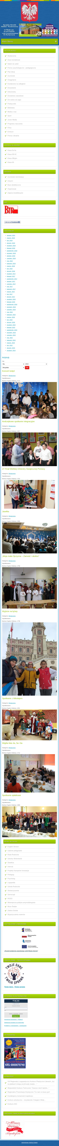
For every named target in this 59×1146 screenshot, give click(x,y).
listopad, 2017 (11, 276)
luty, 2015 (9, 345)
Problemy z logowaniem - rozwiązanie (15, 1025)
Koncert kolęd (8, 371)
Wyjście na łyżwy (9, 611)
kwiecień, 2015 (11, 340)
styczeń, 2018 (11, 271)
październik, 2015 (12, 330)
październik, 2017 (12, 279)
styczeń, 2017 (11, 297)
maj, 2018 (10, 261)
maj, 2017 (10, 286)
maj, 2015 (10, 337)
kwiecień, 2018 (11, 263)
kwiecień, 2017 (11, 289)
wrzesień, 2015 (11, 332)
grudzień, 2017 (11, 274)
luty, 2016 (9, 320)
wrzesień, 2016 (11, 307)
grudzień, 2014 (11, 350)
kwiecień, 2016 (11, 314)
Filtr (27, 367)
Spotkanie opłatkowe (11, 795)
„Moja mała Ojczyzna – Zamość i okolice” (20, 556)
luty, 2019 (9, 240)
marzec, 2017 (11, 291)
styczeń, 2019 (11, 243)
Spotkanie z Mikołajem (12, 698)
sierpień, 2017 (11, 281)
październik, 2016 (12, 304)
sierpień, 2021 (11, 235)
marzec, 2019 (11, 238)
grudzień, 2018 (11, 245)
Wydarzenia (12, 375)
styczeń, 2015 (11, 348)
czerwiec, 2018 (11, 258)
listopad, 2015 (11, 327)
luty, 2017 (9, 294)
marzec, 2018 (11, 266)
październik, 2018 (12, 250)
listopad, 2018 (11, 248)
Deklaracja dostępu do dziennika (14, 1022)
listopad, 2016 (11, 302)
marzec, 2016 (11, 317)
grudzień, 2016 (11, 299)
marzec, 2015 (11, 343)
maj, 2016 (10, 312)
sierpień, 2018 (11, 256)
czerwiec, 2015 (11, 335)
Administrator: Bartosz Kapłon (29, 1142)
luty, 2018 (9, 268)
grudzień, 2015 (11, 325)
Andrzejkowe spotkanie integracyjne (18, 421)
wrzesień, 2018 (11, 253)
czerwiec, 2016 (11, 309)
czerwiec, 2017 (11, 284)
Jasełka (5, 511)
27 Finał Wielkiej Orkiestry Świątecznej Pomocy (23, 469)
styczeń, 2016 (11, 322)
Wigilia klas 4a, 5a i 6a (12, 743)
